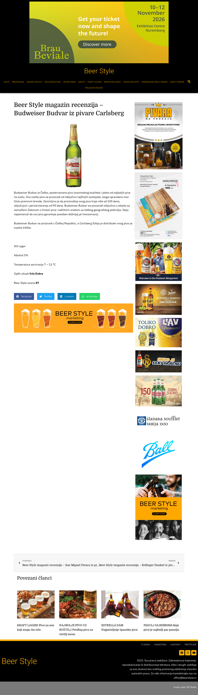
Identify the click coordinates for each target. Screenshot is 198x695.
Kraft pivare (177, 82)
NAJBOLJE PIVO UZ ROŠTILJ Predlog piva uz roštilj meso (76, 630)
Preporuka (18, 82)
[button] (189, 81)
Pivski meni (69, 82)
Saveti (81, 82)
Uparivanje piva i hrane (154, 82)
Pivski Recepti (131, 82)
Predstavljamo (112, 82)
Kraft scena (94, 82)
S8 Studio (191, 687)
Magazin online (94, 87)
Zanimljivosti (34, 82)
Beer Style (99, 71)
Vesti (6, 82)
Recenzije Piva (53, 82)
